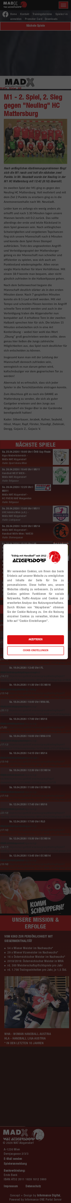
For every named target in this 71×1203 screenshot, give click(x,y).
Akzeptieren (35, 639)
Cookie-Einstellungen (35, 650)
